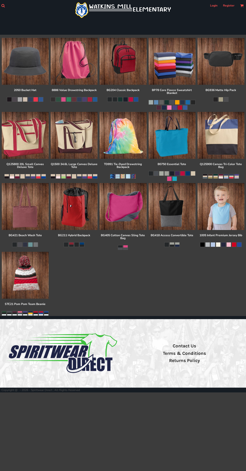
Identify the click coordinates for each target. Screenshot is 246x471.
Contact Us (184, 346)
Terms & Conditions (184, 353)
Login (213, 5)
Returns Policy (184, 360)
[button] (3, 5)
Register (229, 5)
